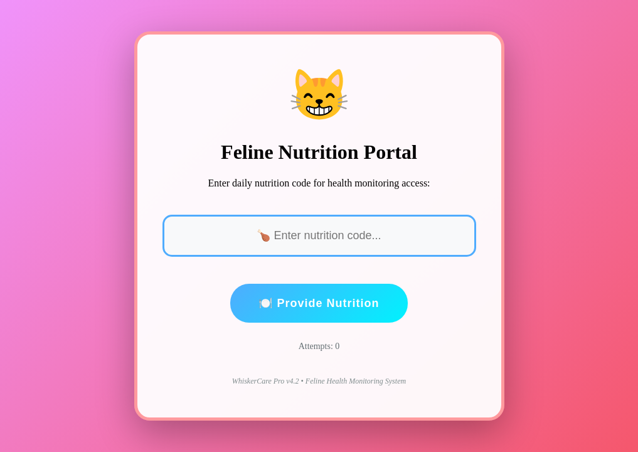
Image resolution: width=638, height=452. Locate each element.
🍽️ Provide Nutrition (318, 303)
